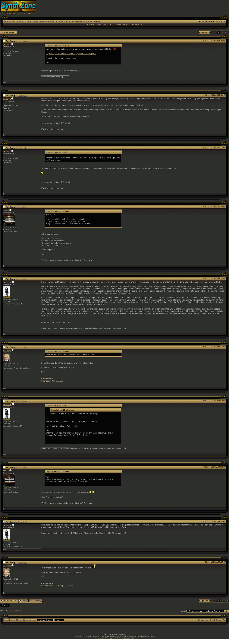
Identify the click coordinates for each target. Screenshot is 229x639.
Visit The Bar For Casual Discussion (16, 13)
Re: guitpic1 (22, 96)
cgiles (6, 210)
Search (126, 25)
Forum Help (137, 25)
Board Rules (9, 620)
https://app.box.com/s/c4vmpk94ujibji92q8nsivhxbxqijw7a (71, 53)
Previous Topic (9, 601)
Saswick (7, 350)
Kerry (19, 610)
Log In (222, 21)
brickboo (7, 282)
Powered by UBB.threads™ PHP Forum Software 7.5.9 (114, 638)
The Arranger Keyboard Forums (40, 21)
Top (4, 82)
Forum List (101, 25)
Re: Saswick (22, 41)
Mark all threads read (26, 620)
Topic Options (8, 32)
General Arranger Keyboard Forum (74, 21)
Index (23, 601)
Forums (19, 21)
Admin (11, 610)
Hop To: (183, 611)
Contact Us (203, 620)
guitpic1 (7, 44)
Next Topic (35, 601)
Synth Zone (8, 21)
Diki (15, 610)
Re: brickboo (22, 207)
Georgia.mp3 (47, 381)
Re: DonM (21, 148)
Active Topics (115, 25)
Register (90, 25)
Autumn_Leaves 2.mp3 (51, 586)
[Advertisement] (171, 7)
